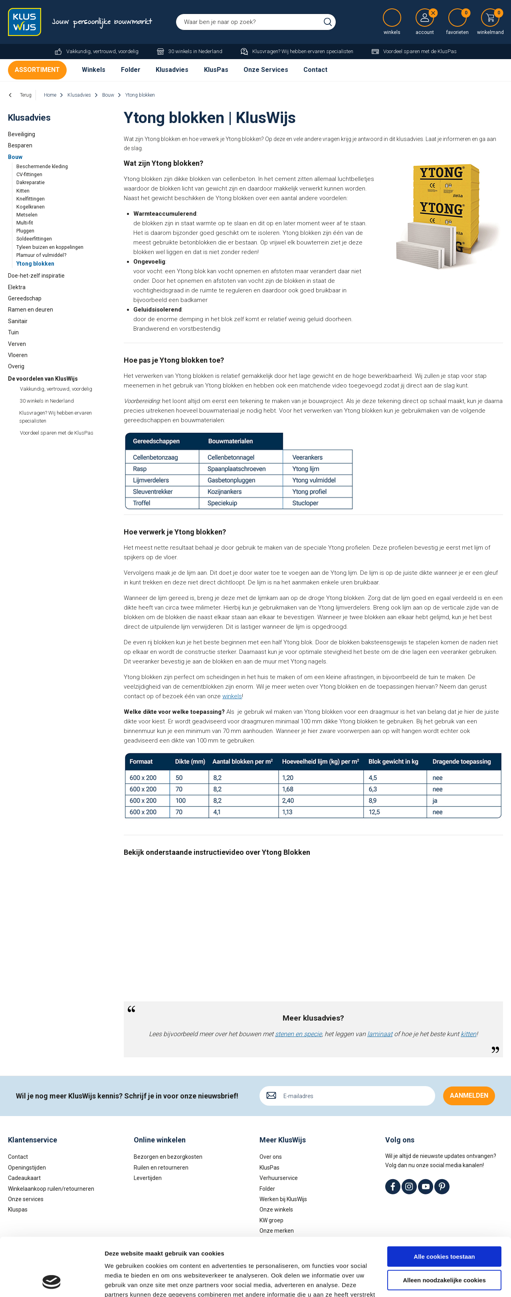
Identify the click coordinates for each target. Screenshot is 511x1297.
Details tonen (124, 1281)
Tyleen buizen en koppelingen (49, 247)
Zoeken (328, 22)
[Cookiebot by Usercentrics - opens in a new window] (52, 1281)
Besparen (20, 145)
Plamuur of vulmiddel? (41, 255)
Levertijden (148, 1178)
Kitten (23, 191)
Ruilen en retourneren (161, 1167)
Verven (17, 344)
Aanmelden (469, 1095)
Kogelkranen (30, 207)
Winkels (93, 69)
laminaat (379, 1034)
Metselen (27, 215)
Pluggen (25, 231)
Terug (26, 95)
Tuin (13, 332)
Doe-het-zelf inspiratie (36, 275)
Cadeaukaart (24, 1178)
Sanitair (18, 321)
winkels (232, 696)
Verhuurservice (278, 1178)
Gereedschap (25, 298)
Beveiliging (21, 134)
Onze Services (266, 69)
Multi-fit (24, 223)
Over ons (270, 1157)
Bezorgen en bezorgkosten (168, 1157)
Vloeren (18, 355)
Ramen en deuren (30, 309)
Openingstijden (27, 1167)
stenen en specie (298, 1034)
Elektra (17, 287)
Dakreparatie (30, 182)
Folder (131, 69)
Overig (16, 366)
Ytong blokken (35, 263)
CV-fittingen (29, 174)
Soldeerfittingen (34, 239)
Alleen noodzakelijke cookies (444, 1225)
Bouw (15, 157)
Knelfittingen (30, 199)
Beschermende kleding (42, 166)
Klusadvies (172, 69)
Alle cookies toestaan (444, 1202)
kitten (468, 1034)
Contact (315, 69)
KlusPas (216, 69)
